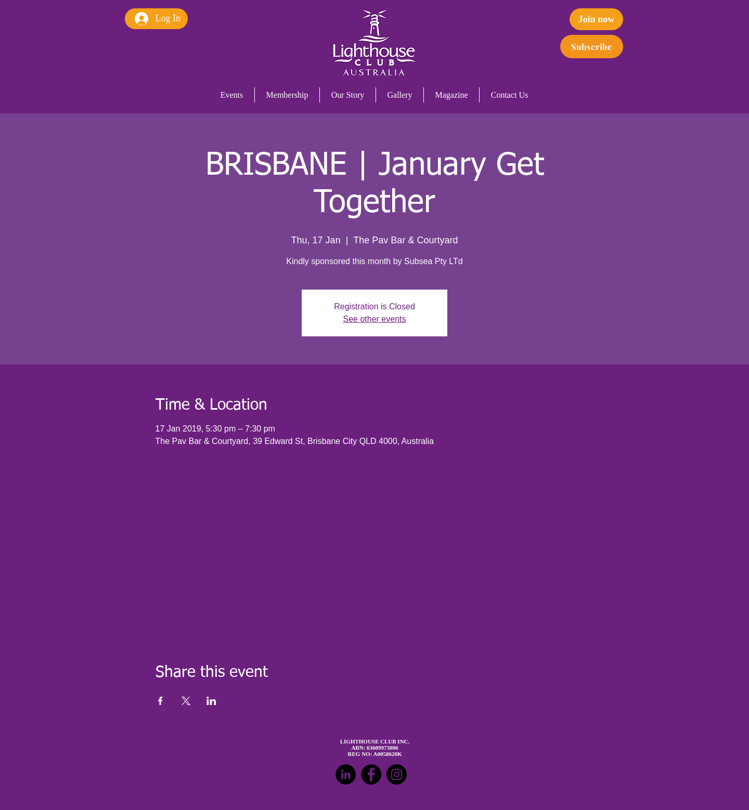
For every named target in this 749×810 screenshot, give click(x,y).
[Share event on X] (186, 701)
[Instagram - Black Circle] (396, 774)
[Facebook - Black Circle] (371, 774)
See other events (374, 319)
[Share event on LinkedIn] (211, 701)
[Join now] (596, 19)
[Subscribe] (591, 46)
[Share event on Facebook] (160, 701)
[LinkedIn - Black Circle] (345, 774)
